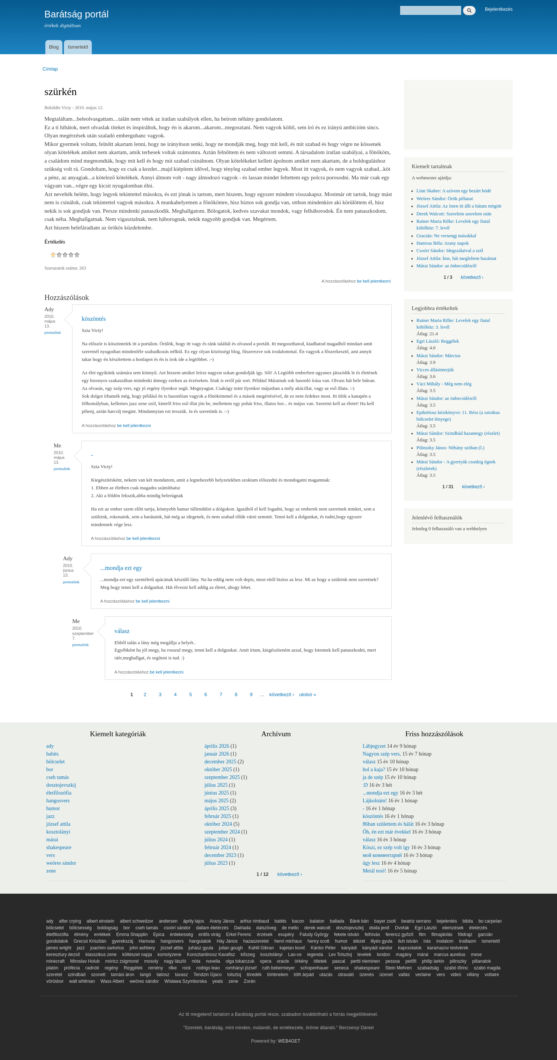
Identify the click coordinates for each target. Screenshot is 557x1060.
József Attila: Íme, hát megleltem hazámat (456, 258)
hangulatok (200, 941)
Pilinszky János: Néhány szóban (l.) (451, 447)
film (422, 934)
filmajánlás (442, 934)
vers (50, 855)
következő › (281, 694)
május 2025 (216, 800)
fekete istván (346, 934)
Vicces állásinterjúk (435, 369)
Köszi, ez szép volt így (386, 847)
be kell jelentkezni (374, 281)
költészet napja (137, 954)
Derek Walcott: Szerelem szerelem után (454, 213)
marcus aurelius (450, 954)
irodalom (444, 941)
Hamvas (147, 941)
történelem (277, 974)
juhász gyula (200, 947)
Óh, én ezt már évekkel (387, 832)
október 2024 (218, 824)
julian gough (231, 947)
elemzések (452, 927)
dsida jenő (379, 927)
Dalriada (242, 927)
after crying (70, 921)
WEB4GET (289, 1041)
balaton (317, 921)
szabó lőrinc (456, 968)
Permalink (53, 332)
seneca (341, 968)
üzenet (386, 974)
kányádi (349, 947)
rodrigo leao (208, 968)
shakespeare (59, 847)
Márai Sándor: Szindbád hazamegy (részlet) (458, 433)
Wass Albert (112, 981)
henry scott (319, 941)
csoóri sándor (177, 927)
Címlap (50, 69)
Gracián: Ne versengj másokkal (446, 235)
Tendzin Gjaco (208, 974)
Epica (158, 934)
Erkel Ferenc (239, 934)
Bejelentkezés (499, 9)
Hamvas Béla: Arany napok (443, 243)
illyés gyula (381, 941)
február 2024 (217, 847)
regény (111, 968)
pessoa (392, 961)
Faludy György (313, 934)
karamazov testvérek (448, 947)
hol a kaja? (374, 769)
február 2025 (217, 816)
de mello (290, 927)
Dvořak (402, 927)
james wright (58, 947)
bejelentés (447, 921)
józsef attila (58, 824)
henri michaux (288, 941)
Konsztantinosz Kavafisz (211, 954)
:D (365, 785)
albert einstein (100, 921)
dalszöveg (266, 927)
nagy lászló (175, 961)
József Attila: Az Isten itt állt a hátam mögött (459, 206)
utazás (326, 974)
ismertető (491, 941)
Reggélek (133, 968)
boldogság (107, 927)
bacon (298, 921)
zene (51, 871)
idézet (359, 941)
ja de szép (373, 777)
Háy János (227, 941)
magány (404, 954)
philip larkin (433, 961)
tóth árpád (304, 974)
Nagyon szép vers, (382, 754)
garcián (485, 934)
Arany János (222, 921)
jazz (50, 816)
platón (52, 968)
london (383, 954)
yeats (217, 981)
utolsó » (307, 694)
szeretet (54, 974)
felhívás (372, 934)
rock (186, 968)
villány (473, 974)
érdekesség (181, 934)
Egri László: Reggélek (438, 341)
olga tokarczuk (240, 961)
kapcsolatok (409, 947)
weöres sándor (61, 863)
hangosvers (58, 800)
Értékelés (55, 242)
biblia (468, 921)
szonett (98, 974)
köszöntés (94, 318)
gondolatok (57, 941)
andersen (168, 921)
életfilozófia (59, 793)
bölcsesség (80, 927)
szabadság (428, 968)
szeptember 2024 (222, 832)
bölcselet (55, 761)
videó (455, 974)
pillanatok (481, 961)
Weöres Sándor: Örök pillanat (445, 198)
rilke (173, 968)
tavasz (181, 974)
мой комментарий (382, 855)
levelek (364, 954)
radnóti (92, 968)
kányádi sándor (377, 947)
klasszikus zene (101, 954)
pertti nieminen (365, 961)
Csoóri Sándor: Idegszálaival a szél (450, 250)
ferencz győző (400, 934)
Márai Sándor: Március (439, 355)
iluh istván (408, 941)
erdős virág (209, 934)
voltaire (492, 974)
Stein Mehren (398, 968)
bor (50, 769)
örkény (301, 961)
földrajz (465, 934)
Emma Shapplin (132, 934)
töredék (254, 974)
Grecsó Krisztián (90, 941)
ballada (337, 921)
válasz (122, 631)
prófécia (72, 968)
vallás (404, 974)
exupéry (286, 934)
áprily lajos (193, 921)
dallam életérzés (212, 927)
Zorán (249, 981)
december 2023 (220, 855)
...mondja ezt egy (121, 567)
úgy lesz (371, 863)
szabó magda (487, 968)
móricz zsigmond (122, 961)
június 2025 (216, 793)
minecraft (55, 961)
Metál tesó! (374, 871)
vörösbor (55, 981)
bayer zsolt (385, 921)
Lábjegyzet (374, 746)
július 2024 (216, 839)
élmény (81, 934)
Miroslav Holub (85, 961)
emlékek (102, 934)
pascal (338, 961)
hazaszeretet (256, 941)
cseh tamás (57, 777)
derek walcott (317, 927)
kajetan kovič (292, 947)
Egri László (426, 927)
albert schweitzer (136, 921)
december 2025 (220, 761)
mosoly (151, 961)
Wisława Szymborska (186, 981)
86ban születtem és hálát (388, 824)
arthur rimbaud (254, 921)
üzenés (366, 974)
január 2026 (216, 754)
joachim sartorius (107, 947)
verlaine (423, 974)
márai (52, 839)
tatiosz (162, 974)
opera (266, 961)
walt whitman (82, 981)
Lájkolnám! (375, 800)
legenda (315, 954)
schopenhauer (315, 968)
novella (213, 961)
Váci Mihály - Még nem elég (444, 384)
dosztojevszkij (61, 785)
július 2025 (216, 785)
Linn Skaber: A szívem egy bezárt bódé (454, 190)
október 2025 (218, 769)
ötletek (320, 961)
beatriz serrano (416, 921)
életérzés (478, 927)
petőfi (410, 961)
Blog (54, 47)
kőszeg (248, 954)
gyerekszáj (122, 941)
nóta (196, 961)
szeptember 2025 (222, 777)
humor (53, 808)
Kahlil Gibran (261, 947)
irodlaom (467, 941)
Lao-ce (295, 954)
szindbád (76, 974)
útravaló (346, 974)
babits (52, 754)
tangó (145, 974)
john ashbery (142, 947)
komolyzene (169, 954)
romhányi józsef (241, 968)
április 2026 (216, 746)
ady (50, 746)
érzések (265, 934)
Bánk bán (359, 921)
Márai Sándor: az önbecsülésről (447, 265)
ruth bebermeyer (278, 968)
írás (427, 941)
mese (476, 954)
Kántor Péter (323, 947)
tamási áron (123, 974)
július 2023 (216, 863)
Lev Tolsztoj (340, 954)
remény (155, 968)
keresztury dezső (63, 954)
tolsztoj (234, 974)
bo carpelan (490, 921)
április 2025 (216, 808)
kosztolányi (58, 832)
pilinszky (458, 961)
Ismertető (78, 47)
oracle (283, 961)
